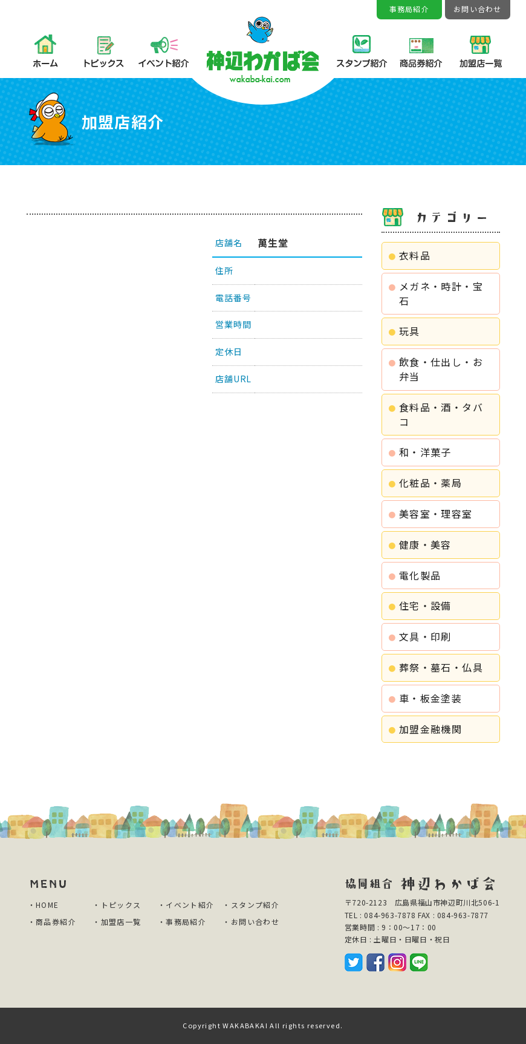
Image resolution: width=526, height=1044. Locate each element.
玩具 (409, 331)
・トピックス (117, 904)
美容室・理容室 (436, 513)
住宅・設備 (425, 605)
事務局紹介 (409, 9)
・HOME (43, 904)
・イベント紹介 (186, 904)
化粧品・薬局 (430, 482)
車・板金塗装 (430, 698)
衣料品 (414, 255)
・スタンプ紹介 (250, 904)
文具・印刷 (425, 636)
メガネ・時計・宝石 (441, 293)
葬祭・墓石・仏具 (441, 667)
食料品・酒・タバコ (441, 414)
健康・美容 (425, 544)
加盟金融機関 (430, 729)
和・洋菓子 (425, 452)
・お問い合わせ (250, 921)
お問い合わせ (477, 9)
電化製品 (420, 575)
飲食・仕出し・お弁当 (441, 368)
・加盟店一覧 (117, 921)
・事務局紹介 (182, 921)
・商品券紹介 (52, 921)
